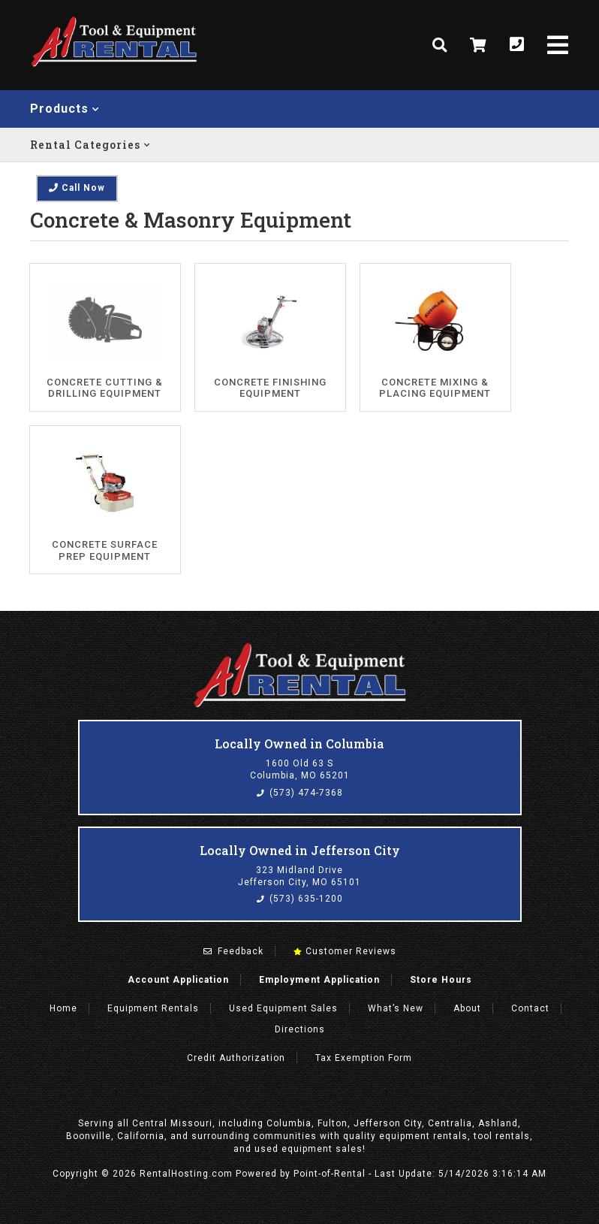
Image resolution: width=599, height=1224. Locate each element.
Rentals (153, 1008)
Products (65, 108)
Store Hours (441, 980)
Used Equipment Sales (283, 1008)
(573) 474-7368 (300, 792)
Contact (530, 1008)
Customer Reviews (344, 951)
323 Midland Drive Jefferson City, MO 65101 (299, 876)
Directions (300, 1029)
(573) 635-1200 (300, 898)
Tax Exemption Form (363, 1058)
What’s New (395, 1008)
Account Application (178, 980)
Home (63, 1008)
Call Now (77, 188)
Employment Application (319, 980)
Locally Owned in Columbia (299, 743)
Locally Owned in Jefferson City (300, 850)
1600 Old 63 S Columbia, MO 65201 (300, 769)
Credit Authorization (236, 1058)
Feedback (233, 951)
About (467, 1008)
